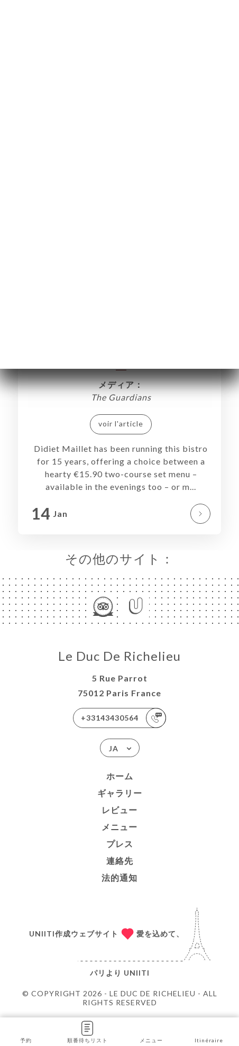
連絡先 (119, 861)
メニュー (119, 827)
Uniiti (137, 972)
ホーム (119, 776)
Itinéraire (209, 1030)
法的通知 (119, 877)
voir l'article (120, 423)
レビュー (119, 810)
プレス (119, 844)
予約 (25, 1030)
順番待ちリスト (87, 1030)
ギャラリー (119, 793)
